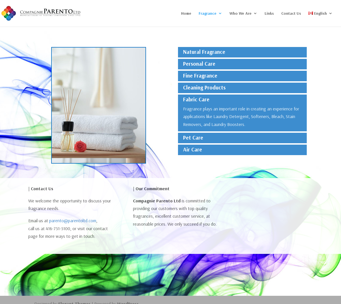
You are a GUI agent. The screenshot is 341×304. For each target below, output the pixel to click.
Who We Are (241, 13)
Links (269, 13)
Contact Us (291, 13)
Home (186, 13)
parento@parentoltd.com (72, 220)
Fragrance (207, 13)
